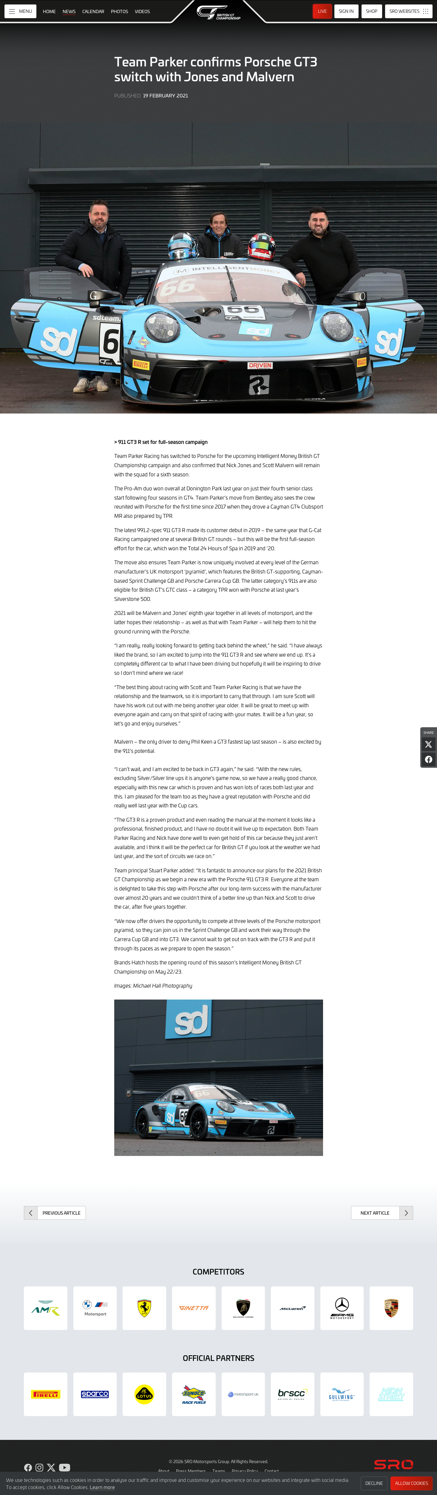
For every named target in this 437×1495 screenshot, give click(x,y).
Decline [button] (374, 1483)
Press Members (191, 1471)
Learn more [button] (102, 1487)
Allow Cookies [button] (411, 1483)
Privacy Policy (245, 1471)
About (163, 1471)
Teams (218, 1471)
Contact (272, 1471)
